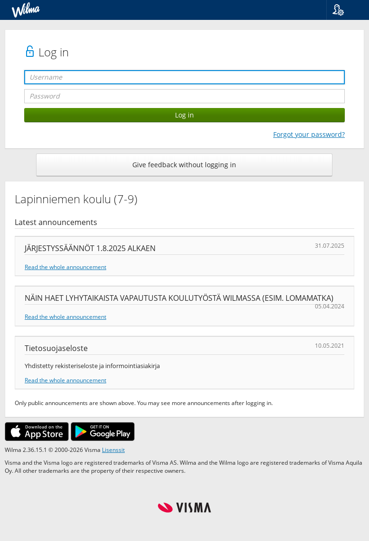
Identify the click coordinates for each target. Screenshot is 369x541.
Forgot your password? (309, 134)
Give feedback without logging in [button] (184, 164)
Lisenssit (113, 449)
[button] (344, 10)
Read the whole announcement (65, 266)
